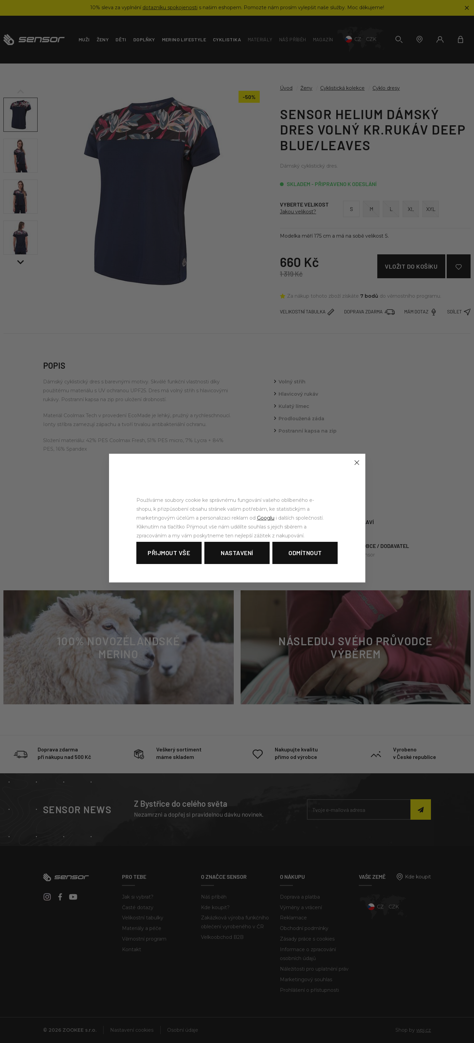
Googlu (265, 518)
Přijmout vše (169, 552)
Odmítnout (305, 552)
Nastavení (237, 552)
